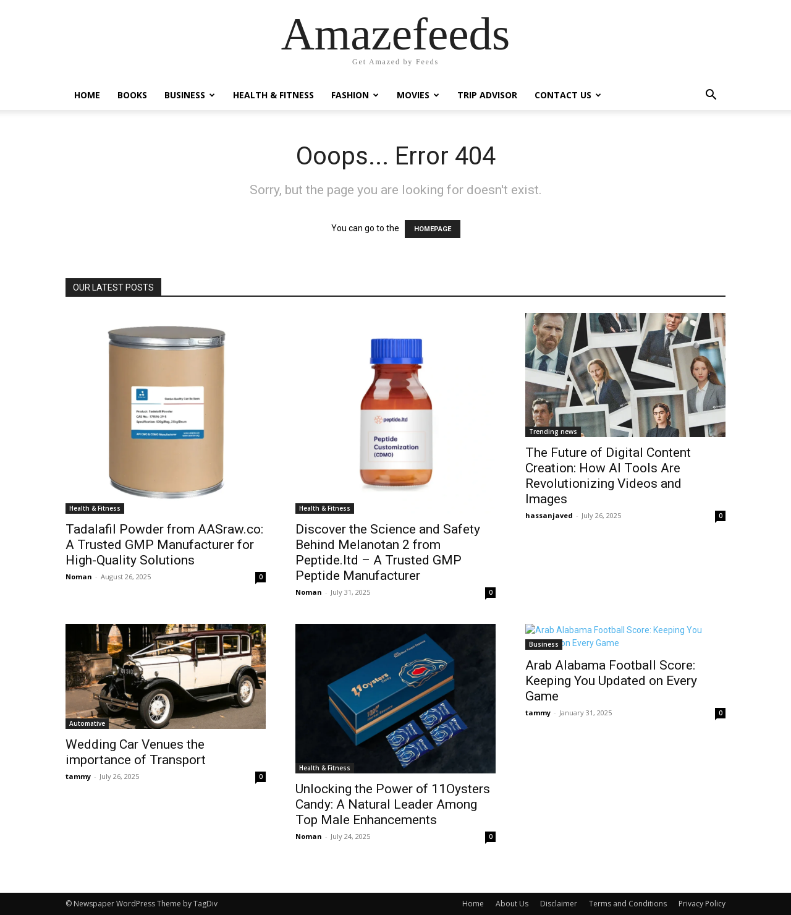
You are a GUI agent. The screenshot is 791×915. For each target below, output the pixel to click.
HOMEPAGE (432, 229)
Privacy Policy (702, 903)
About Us (512, 903)
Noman (79, 576)
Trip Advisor (487, 95)
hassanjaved (549, 515)
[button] (710, 96)
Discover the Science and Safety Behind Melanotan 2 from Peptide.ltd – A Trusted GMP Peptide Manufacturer (387, 552)
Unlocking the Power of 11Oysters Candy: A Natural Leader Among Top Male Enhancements (392, 804)
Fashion (355, 95)
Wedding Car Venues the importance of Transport (136, 752)
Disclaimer (558, 903)
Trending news (553, 431)
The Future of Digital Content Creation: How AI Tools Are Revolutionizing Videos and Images (608, 475)
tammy (78, 776)
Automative (87, 723)
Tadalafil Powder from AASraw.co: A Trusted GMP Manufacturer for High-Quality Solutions (164, 545)
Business (189, 95)
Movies (418, 95)
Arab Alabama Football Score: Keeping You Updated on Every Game (611, 681)
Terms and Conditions (628, 903)
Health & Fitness (273, 95)
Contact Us (568, 95)
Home (87, 95)
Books (132, 95)
